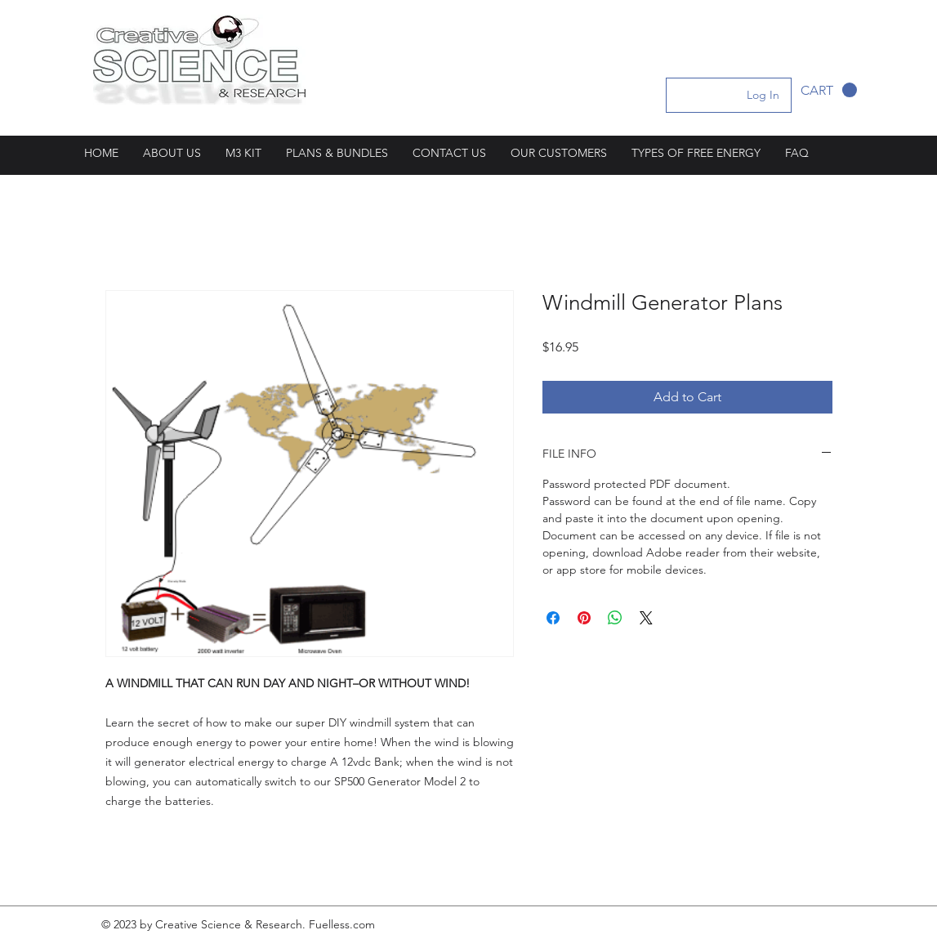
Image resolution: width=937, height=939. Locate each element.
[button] (829, 90)
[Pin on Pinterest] (584, 618)
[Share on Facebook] (553, 618)
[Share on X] (646, 618)
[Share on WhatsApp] (615, 618)
